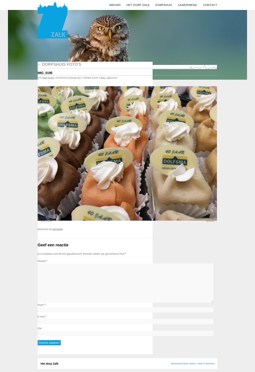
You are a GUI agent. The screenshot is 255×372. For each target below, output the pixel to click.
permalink (57, 229)
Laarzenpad (187, 5)
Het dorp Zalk (138, 5)
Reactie (42, 261)
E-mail (42, 316)
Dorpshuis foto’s (59, 64)
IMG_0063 (46, 220)
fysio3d (210, 220)
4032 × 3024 (106, 78)
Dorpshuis (163, 5)
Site (40, 328)
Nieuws (115, 5)
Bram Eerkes (48, 78)
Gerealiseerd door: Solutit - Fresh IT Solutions (192, 363)
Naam (42, 304)
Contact (210, 5)
